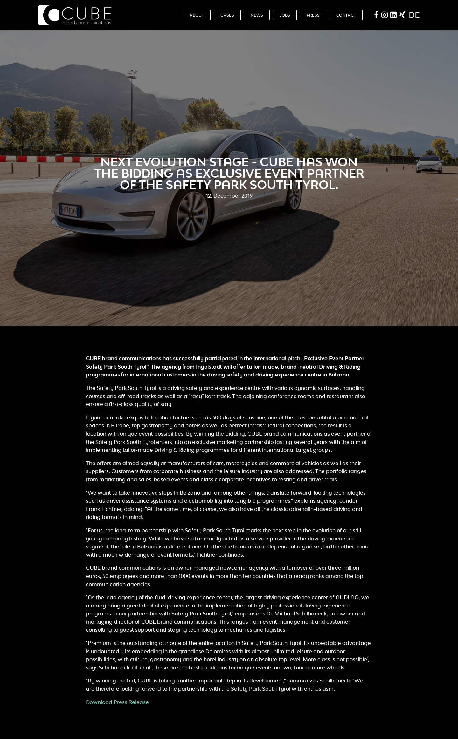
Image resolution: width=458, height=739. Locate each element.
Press (313, 15)
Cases (227, 15)
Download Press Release (117, 702)
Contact (346, 15)
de (414, 15)
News (257, 15)
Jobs (285, 15)
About (197, 15)
